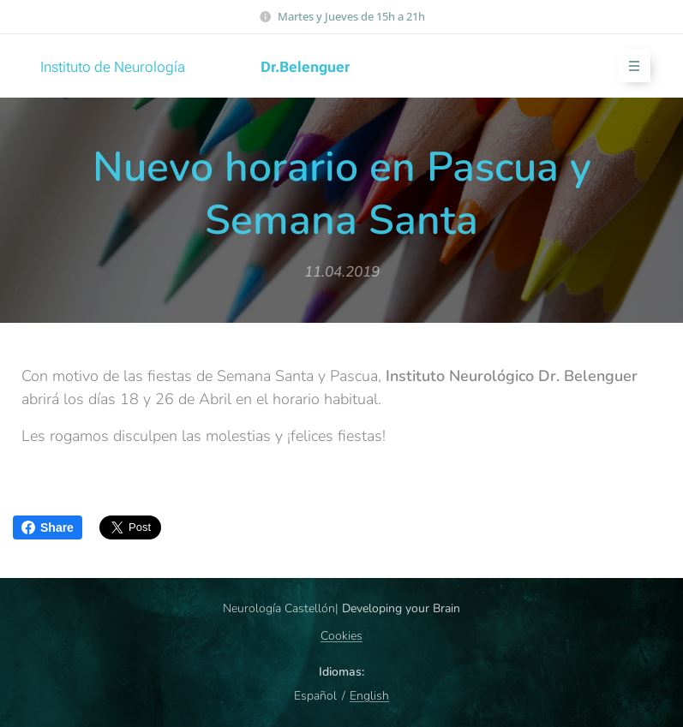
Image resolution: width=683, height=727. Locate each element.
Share (47, 527)
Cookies (341, 636)
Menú (628, 66)
